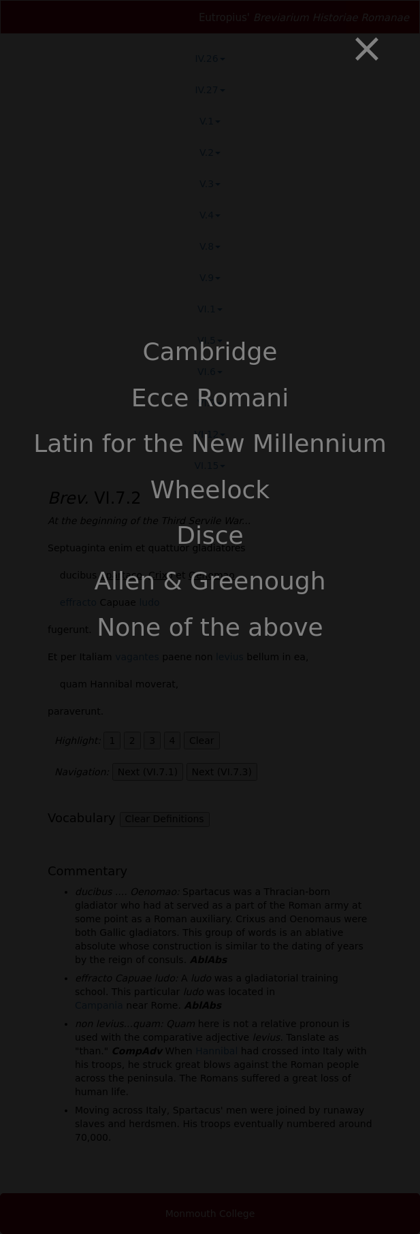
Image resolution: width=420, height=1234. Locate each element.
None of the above (210, 627)
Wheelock (210, 490)
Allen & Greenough (209, 581)
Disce (209, 535)
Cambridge (210, 352)
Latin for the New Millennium (210, 443)
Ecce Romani (210, 398)
